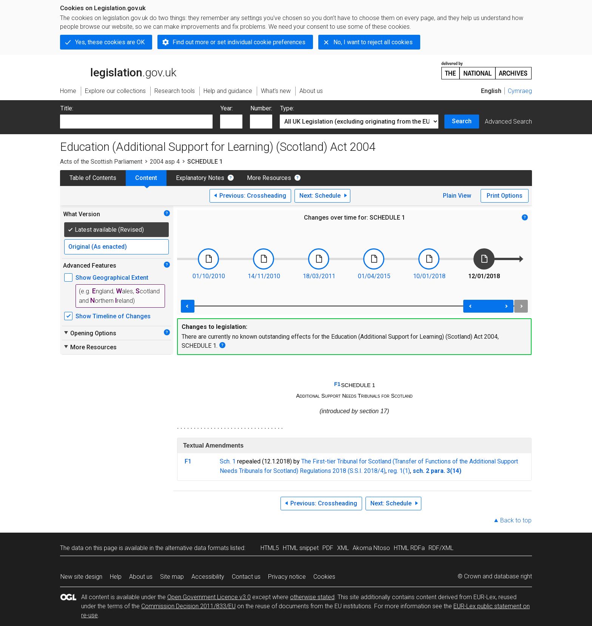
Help (116, 576)
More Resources (269, 177)
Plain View (457, 195)
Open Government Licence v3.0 (209, 597)
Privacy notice (287, 576)
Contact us (246, 576)
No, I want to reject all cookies (373, 42)
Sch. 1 (228, 461)
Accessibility (207, 576)
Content (146, 177)
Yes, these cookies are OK (110, 42)
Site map (172, 576)
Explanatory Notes (200, 177)
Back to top (516, 520)
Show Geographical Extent (112, 277)
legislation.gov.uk (118, 70)
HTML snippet (301, 548)
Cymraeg (520, 91)
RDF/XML (441, 548)
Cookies (324, 576)
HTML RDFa (409, 548)
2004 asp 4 (165, 161)
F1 (337, 384)
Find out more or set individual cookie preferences (239, 42)
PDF (327, 548)
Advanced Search (508, 121)
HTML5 (270, 548)
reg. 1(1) (399, 470)
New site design (81, 576)
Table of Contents (92, 177)
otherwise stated (312, 597)
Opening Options (89, 333)
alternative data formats (197, 548)
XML (343, 548)
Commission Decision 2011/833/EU (188, 606)
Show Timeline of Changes (113, 316)
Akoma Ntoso (371, 548)
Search (462, 121)
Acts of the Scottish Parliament (101, 161)
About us (141, 576)
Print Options (505, 195)
